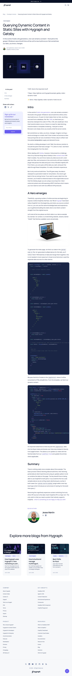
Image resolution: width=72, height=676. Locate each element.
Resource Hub (41, 641)
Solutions (40, 650)
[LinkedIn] (29, 664)
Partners (5, 644)
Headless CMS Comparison (44, 605)
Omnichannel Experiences (44, 599)
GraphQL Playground (42, 608)
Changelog (5, 650)
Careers (5, 596)
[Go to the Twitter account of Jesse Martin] (43, 515)
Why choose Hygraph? (8, 624)
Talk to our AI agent (7, 602)
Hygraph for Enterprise (8, 633)
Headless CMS (41, 591)
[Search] (65, 5)
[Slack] (42, 664)
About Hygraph (6, 591)
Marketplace (6, 641)
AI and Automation (7, 636)
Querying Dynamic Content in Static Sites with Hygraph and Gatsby (35, 14)
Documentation (41, 638)
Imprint (4, 613)
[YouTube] (32, 664)
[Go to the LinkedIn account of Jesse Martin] (45, 515)
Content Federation (42, 596)
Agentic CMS (41, 594)
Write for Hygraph (42, 653)
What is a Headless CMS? (44, 624)
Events (39, 644)
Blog (39, 647)
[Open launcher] (67, 671)
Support (5, 599)
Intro (5, 93)
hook (47, 454)
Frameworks (41, 602)
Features (5, 638)
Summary (6, 98)
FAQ (4, 605)
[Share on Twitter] (8, 107)
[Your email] (13, 127)
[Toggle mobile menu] (68, 5)
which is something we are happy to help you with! (50, 499)
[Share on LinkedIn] (5, 107)
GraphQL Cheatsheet (43, 630)
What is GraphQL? (42, 627)
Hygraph (59, 201)
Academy (40, 636)
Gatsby (41, 153)
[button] (36, 1)
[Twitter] (25, 664)
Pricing (4, 647)
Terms (4, 608)
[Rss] (46, 664)
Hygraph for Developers (8, 630)
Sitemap (5, 616)
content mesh (60, 155)
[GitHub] (39, 664)
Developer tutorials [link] (11, 14)
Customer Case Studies (43, 633)
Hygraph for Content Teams (9, 627)
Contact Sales (6, 594)
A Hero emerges (8, 95)
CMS (50, 119)
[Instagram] (36, 664)
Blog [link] (4, 14)
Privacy (4, 610)
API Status (6, 653)
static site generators (43, 112)
